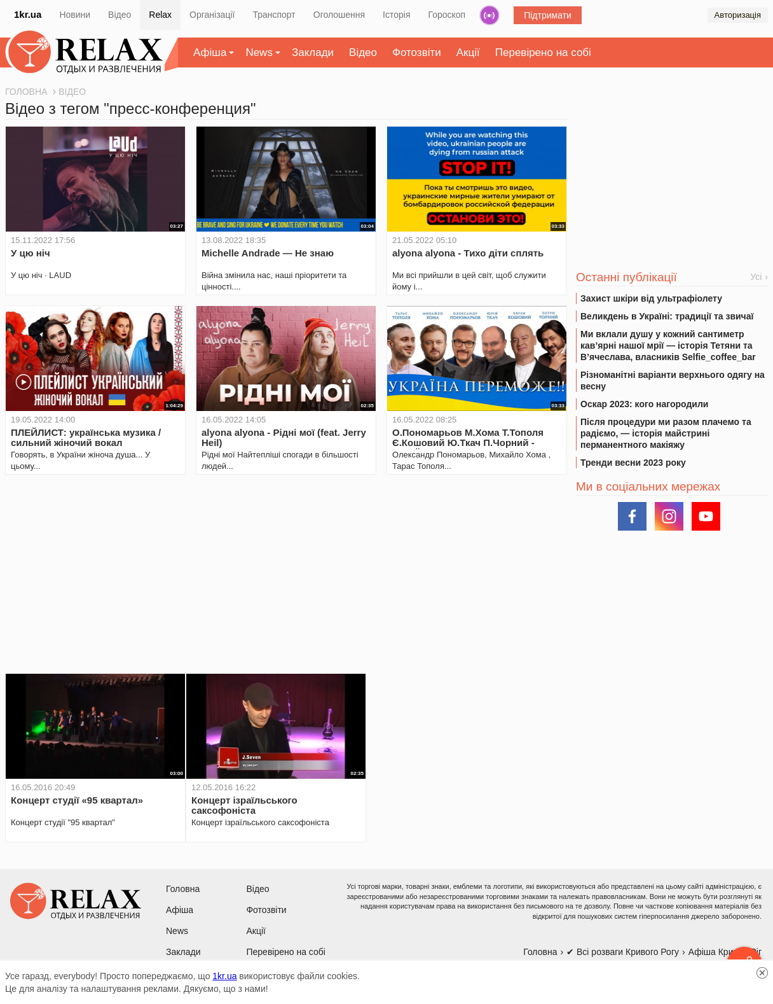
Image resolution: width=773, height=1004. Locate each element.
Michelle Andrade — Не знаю (268, 253)
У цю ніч (30, 253)
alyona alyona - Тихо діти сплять (468, 253)
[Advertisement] (286, 574)
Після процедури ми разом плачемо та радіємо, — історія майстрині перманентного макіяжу (665, 433)
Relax (160, 15)
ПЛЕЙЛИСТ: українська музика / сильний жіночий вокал (86, 437)
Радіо (489, 15)
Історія (396, 15)
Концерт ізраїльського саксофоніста (244, 805)
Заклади (313, 52)
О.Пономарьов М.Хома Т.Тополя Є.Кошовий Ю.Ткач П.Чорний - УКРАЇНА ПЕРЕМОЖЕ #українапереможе (468, 447)
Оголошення (339, 15)
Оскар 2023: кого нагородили (644, 404)
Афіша (209, 52)
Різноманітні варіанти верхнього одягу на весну (672, 380)
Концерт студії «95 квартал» (77, 800)
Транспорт (273, 15)
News (259, 52)
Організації (212, 15)
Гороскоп (447, 15)
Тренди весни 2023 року (633, 462)
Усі (756, 277)
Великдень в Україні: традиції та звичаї (666, 316)
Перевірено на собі (543, 52)
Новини (74, 15)
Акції (468, 52)
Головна (183, 889)
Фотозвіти (416, 52)
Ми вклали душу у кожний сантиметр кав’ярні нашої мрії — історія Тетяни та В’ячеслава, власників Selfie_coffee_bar (668, 345)
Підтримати (547, 15)
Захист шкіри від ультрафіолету (651, 298)
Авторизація (738, 15)
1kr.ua (27, 14)
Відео (119, 15)
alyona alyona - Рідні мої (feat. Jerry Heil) (284, 437)
